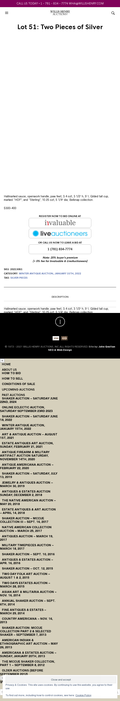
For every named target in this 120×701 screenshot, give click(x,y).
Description (60, 296)
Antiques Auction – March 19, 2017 (26, 538)
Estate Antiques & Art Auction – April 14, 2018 (28, 511)
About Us (9, 369)
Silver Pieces (19, 277)
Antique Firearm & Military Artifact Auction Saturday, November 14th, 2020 (25, 455)
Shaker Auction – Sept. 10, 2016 (28, 554)
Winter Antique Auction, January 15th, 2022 (50, 273)
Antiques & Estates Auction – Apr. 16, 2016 (26, 561)
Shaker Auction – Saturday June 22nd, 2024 (29, 400)
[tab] (60, 297)
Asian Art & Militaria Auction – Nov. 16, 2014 (28, 593)
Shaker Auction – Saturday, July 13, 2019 (28, 475)
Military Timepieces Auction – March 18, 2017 (27, 546)
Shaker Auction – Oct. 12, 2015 (27, 568)
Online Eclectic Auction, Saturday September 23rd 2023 (26, 409)
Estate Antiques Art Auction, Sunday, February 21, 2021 (27, 445)
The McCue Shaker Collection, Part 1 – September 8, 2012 (27, 663)
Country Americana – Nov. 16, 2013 (26, 620)
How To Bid (11, 373)
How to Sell (12, 378)
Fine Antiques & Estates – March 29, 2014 (23, 611)
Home (6, 364)
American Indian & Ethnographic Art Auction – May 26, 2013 (29, 643)
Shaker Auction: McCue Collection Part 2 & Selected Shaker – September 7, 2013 (25, 631)
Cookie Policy (83, 695)
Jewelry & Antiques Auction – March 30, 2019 (26, 484)
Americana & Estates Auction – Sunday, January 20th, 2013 (28, 654)
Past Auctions (13, 395)
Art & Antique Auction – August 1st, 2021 (28, 436)
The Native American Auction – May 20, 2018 (28, 502)
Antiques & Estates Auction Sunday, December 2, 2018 (25, 493)
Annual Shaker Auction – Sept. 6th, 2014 (27, 602)
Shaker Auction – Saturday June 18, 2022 (29, 418)
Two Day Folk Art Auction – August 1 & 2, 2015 (25, 575)
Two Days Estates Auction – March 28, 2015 (25, 584)
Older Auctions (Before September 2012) (21, 672)
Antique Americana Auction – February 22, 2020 (27, 466)
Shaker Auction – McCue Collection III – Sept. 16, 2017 (24, 520)
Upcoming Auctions (18, 389)
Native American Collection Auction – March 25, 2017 (26, 529)
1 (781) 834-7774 (60, 249)
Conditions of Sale (18, 384)
